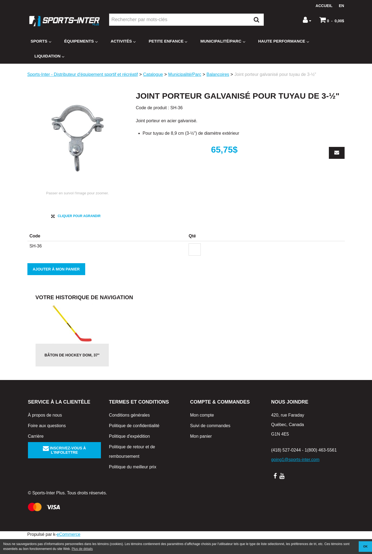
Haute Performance (283, 41)
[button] (331, 19)
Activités (123, 41)
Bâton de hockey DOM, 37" (72, 371)
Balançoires (217, 74)
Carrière (36, 452)
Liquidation (49, 56)
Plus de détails (82, 549)
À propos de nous (45, 431)
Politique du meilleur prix (132, 483)
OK (365, 546)
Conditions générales (129, 431)
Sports (41, 41)
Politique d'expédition (129, 452)
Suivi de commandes (210, 442)
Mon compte (202, 431)
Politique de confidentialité (134, 442)
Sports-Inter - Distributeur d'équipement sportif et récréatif (82, 74)
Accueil (324, 6)
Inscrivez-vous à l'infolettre (64, 466)
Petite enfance (168, 41)
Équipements (81, 41)
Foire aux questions (47, 442)
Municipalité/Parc (222, 41)
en (341, 6)
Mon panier (201, 452)
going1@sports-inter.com (295, 476)
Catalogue (153, 74)
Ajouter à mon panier (56, 285)
